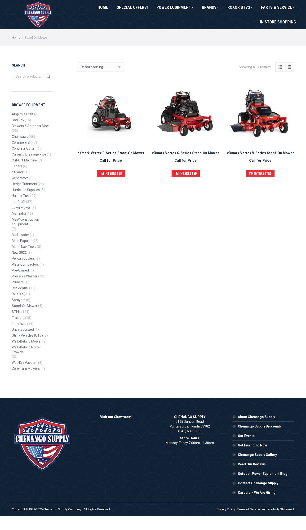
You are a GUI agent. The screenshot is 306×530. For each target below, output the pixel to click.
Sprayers (18, 314)
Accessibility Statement (278, 523)
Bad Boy (18, 134)
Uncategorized (23, 343)
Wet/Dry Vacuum (24, 376)
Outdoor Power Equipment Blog (263, 487)
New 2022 (19, 266)
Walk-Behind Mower (27, 355)
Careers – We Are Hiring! (257, 506)
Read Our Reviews (252, 478)
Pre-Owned (20, 284)
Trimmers (19, 337)
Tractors (18, 331)
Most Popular (22, 254)
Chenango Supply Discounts (260, 440)
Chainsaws (20, 150)
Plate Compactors (25, 278)
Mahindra (19, 227)
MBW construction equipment (25, 235)
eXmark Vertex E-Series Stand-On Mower (110, 167)
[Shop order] (100, 80)
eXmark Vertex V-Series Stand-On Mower (260, 167)
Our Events (246, 449)
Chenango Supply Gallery (257, 468)
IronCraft (18, 215)
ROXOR (17, 308)
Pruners (18, 296)
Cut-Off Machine (24, 174)
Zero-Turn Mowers (26, 382)
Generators (20, 192)
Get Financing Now (252, 459)
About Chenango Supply (256, 430)
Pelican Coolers (23, 272)
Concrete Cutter (24, 162)
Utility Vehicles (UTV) (27, 349)
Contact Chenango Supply (258, 497)
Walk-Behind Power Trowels (26, 363)
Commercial (21, 156)
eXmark (18, 186)
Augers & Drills (22, 128)
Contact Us (67, 7)
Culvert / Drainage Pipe (29, 168)
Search (48, 90)
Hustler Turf (21, 209)
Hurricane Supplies (26, 203)
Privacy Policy (226, 523)
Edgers (17, 180)
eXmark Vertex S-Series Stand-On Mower (185, 167)
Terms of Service (248, 523)
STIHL (16, 325)
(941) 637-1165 (30, 7)
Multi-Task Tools (24, 260)
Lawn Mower (21, 221)
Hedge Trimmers (24, 198)
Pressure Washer (24, 290)
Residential (20, 302)
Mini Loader (20, 248)
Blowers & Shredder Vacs (30, 140)
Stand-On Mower (24, 319)
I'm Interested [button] (111, 187)
